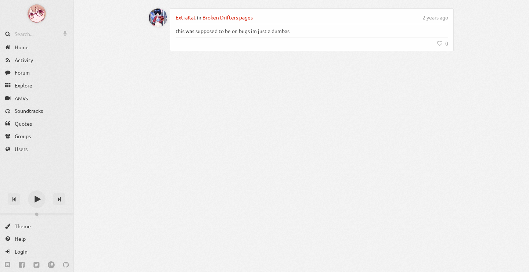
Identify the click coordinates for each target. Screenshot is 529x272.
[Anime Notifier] (37, 13)
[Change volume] (36, 214)
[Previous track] (14, 199)
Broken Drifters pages (227, 17)
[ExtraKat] (158, 17)
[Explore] (36, 85)
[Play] (37, 199)
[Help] (36, 238)
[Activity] (36, 60)
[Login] (36, 251)
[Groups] (36, 136)
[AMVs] (36, 98)
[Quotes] (36, 123)
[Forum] (36, 72)
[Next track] (59, 199)
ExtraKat (186, 17)
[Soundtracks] (36, 110)
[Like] (442, 43)
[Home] (36, 47)
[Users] (36, 149)
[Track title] (36, 186)
